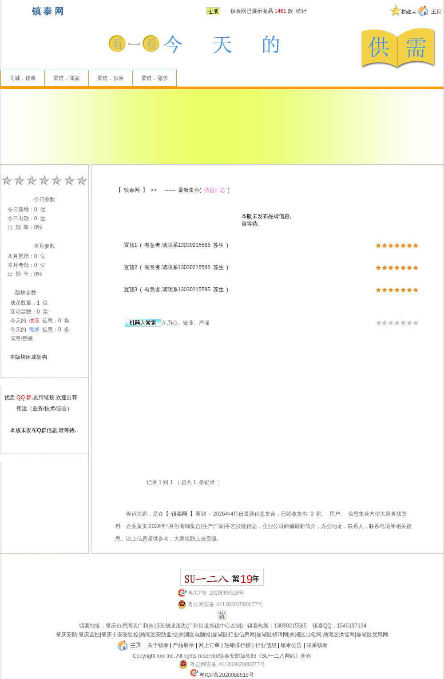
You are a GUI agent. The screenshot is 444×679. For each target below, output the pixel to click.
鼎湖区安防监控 (158, 634)
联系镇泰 (317, 645)
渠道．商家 (66, 78)
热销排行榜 (237, 645)
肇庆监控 (89, 634)
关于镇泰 (158, 645)
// (145, 323)
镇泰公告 (291, 645)
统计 (301, 11)
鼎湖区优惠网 (372, 634)
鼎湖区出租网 (305, 634)
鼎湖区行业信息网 (233, 634)
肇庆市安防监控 (120, 634)
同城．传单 (22, 78)
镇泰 (84, 626)
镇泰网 (238, 11)
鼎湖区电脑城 (194, 634)
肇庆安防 (66, 634)
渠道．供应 (110, 78)
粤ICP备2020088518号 (226, 675)
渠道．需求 (154, 78)
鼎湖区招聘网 (272, 634)
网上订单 (209, 645)
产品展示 (183, 645)
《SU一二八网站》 (278, 656)
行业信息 (266, 645)
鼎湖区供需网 (339, 634)
